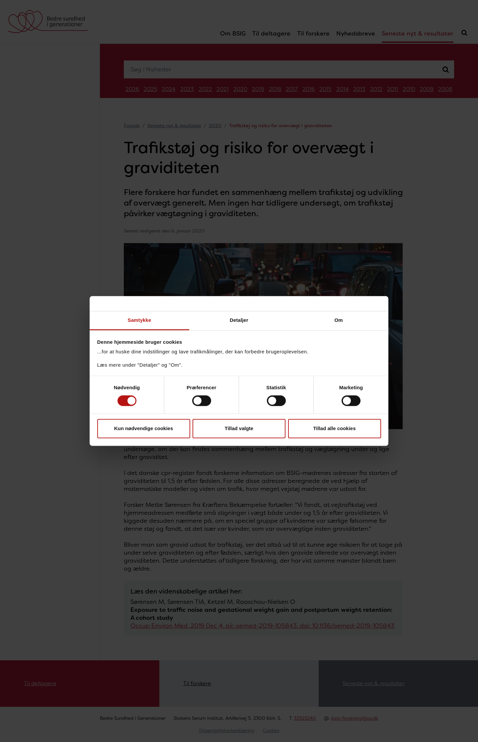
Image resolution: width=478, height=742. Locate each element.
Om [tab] (338, 320)
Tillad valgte (239, 428)
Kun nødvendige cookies (143, 428)
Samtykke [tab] (139, 320)
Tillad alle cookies (334, 428)
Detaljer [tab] (239, 320)
